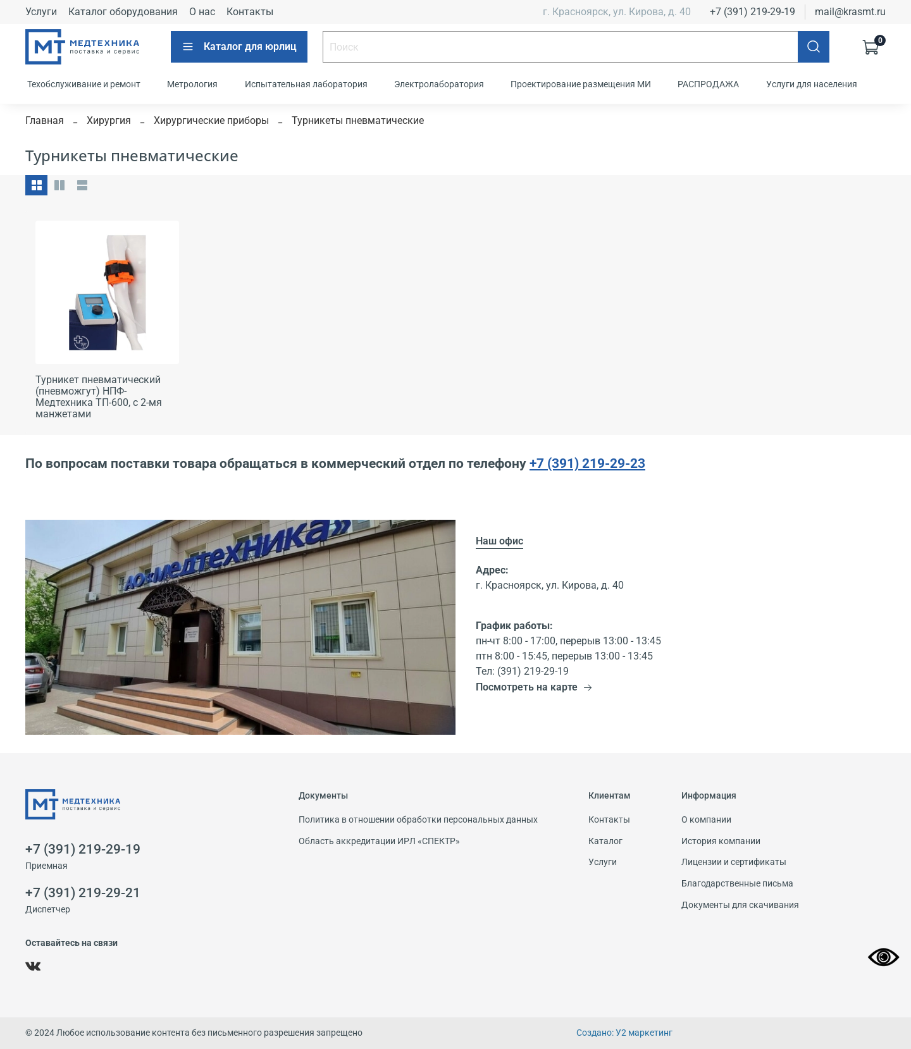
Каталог (605, 841)
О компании (706, 819)
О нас (202, 12)
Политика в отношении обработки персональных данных (418, 819)
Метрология (192, 84)
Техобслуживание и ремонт (83, 84)
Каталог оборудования (123, 12)
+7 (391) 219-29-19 (752, 12)
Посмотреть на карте (534, 687)
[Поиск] (813, 47)
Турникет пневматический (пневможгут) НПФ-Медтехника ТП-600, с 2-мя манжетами (98, 397)
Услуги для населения (811, 84)
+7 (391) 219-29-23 (587, 463)
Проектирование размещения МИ (581, 84)
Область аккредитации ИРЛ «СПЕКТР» (379, 841)
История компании (720, 841)
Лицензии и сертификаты (733, 862)
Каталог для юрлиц (239, 46)
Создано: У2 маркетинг (624, 1033)
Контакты (249, 12)
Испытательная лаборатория (306, 84)
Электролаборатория (439, 84)
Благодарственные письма (737, 883)
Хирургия (109, 120)
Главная (44, 120)
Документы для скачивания (740, 905)
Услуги (41, 12)
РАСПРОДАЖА (708, 84)
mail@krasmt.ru (850, 12)
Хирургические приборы (211, 120)
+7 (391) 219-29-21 (82, 892)
